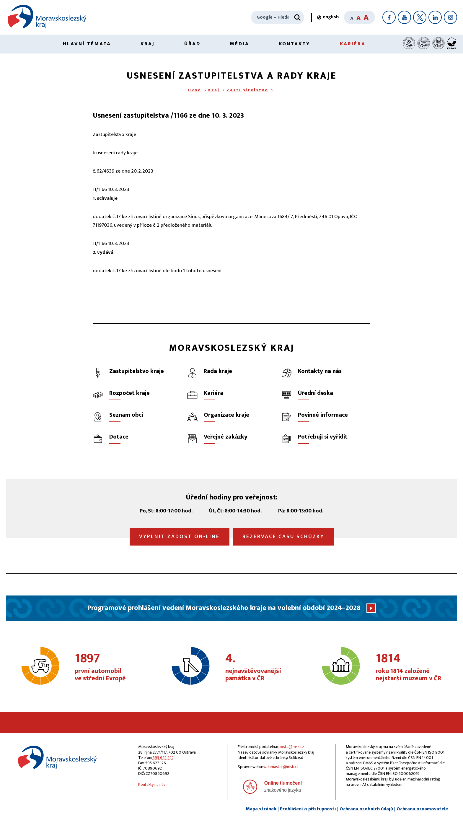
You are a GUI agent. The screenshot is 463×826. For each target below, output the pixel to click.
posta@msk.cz (291, 746)
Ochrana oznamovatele (422, 809)
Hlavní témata (87, 44)
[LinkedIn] (435, 17)
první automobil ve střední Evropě (109, 667)
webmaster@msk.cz (281, 766)
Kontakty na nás (151, 784)
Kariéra (353, 44)
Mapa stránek (261, 809)
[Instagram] (450, 17)
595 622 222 (163, 757)
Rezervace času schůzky (283, 536)
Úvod (194, 90)
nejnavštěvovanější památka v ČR (260, 667)
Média (239, 44)
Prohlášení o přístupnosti (308, 809)
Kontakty (294, 44)
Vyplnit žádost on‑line (179, 536)
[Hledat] (297, 17)
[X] (419, 17)
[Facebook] (389, 17)
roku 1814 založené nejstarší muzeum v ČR (410, 667)
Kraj (148, 44)
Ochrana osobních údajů (366, 809)
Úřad (192, 44)
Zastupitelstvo (247, 90)
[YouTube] (404, 17)
